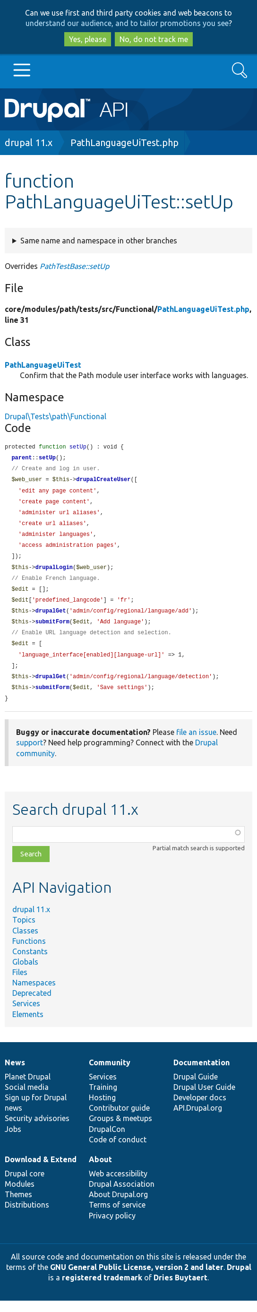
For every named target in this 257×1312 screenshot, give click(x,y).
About (100, 1170)
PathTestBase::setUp (74, 266)
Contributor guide (119, 1119)
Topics (23, 931)
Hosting (102, 1109)
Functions (29, 952)
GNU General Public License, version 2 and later (136, 1278)
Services (26, 1014)
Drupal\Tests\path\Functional (55, 416)
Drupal (239, 1278)
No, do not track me (154, 39)
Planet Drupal (28, 1088)
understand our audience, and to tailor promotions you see (127, 23)
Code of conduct (117, 1151)
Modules (19, 1195)
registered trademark (102, 1289)
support (29, 754)
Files (19, 983)
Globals (25, 973)
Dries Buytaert (180, 1289)
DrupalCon (107, 1140)
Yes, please (87, 39)
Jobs (13, 1140)
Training (103, 1098)
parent (21, 459)
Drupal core (24, 1185)
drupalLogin (54, 573)
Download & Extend (41, 1170)
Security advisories (37, 1129)
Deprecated (31, 1004)
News (15, 1074)
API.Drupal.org (197, 1119)
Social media (27, 1098)
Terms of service (117, 1216)
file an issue (196, 743)
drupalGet (50, 618)
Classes (25, 942)
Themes (18, 1205)
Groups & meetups (120, 1129)
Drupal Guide (195, 1088)
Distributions (27, 1216)
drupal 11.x (28, 142)
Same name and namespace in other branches (98, 240)
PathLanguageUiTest (43, 365)
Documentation (201, 1074)
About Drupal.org (118, 1205)
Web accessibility (118, 1185)
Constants (30, 962)
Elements (27, 1025)
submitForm (52, 630)
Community (109, 1074)
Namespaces (34, 994)
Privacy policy (112, 1227)
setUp (47, 459)
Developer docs (199, 1109)
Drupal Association (121, 1195)
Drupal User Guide (204, 1098)
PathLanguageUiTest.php (124, 142)
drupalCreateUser (103, 481)
